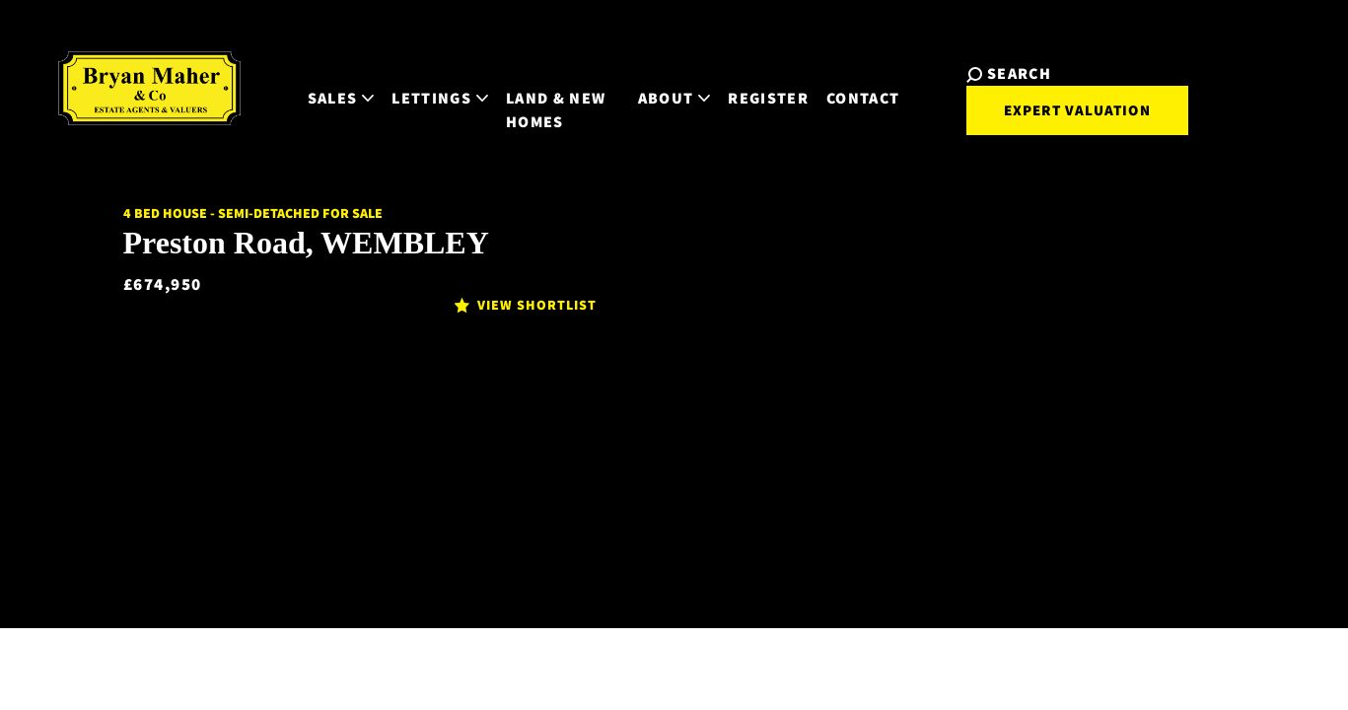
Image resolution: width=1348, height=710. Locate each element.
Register (767, 80)
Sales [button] (300, 80)
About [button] (672, 80)
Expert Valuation (1056, 106)
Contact (860, 80)
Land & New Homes (515, 92)
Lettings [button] (399, 80)
